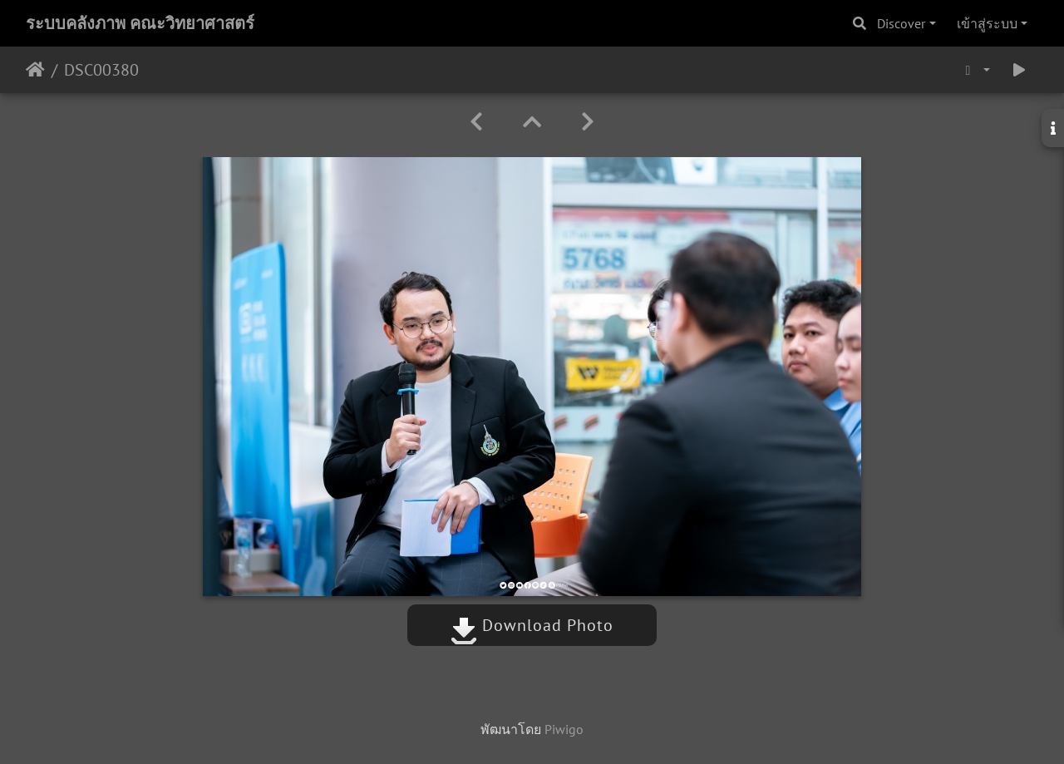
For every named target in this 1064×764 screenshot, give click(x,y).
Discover (901, 23)
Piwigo (564, 729)
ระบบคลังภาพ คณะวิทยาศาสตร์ (140, 23)
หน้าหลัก (35, 69)
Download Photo (532, 625)
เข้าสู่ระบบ (987, 23)
